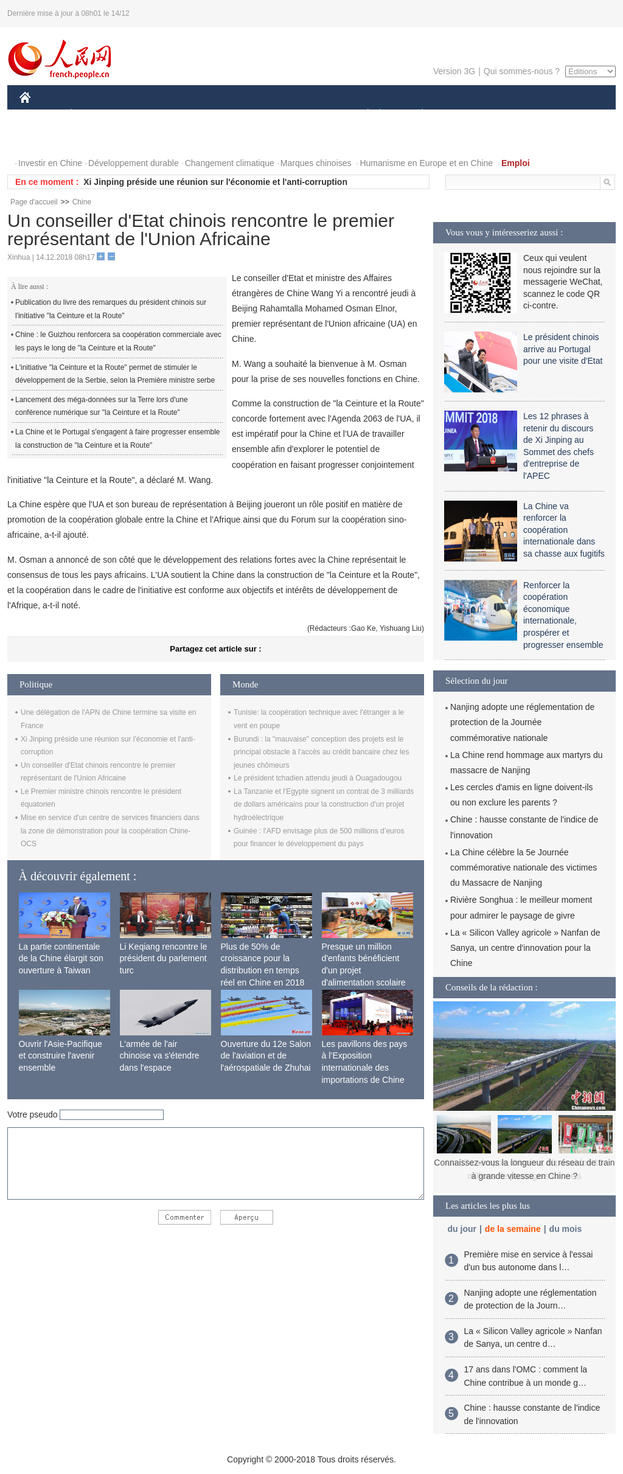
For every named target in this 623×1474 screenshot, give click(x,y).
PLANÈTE (415, 115)
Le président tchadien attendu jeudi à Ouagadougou (318, 778)
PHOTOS (572, 115)
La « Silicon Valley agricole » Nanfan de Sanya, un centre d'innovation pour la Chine (525, 948)
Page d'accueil (34, 202)
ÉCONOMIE (93, 115)
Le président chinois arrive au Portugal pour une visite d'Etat (562, 349)
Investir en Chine (50, 163)
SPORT (464, 115)
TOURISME (516, 115)
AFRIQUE (200, 115)
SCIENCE (253, 115)
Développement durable (133, 163)
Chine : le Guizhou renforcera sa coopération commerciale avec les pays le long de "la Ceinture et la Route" (118, 341)
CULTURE (308, 115)
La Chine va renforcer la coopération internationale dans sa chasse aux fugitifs (564, 529)
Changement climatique (229, 163)
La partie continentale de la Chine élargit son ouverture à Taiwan (61, 958)
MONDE (149, 115)
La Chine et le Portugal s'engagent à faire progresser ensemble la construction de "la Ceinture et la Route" (117, 439)
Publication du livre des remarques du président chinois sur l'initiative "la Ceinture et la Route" (110, 309)
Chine (81, 202)
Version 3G (454, 71)
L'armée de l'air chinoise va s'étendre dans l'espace (160, 1055)
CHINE (40, 115)
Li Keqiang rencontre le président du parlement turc (163, 958)
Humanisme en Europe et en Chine (426, 163)
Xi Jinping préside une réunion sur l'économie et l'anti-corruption (215, 182)
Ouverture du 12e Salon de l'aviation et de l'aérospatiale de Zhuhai (266, 1055)
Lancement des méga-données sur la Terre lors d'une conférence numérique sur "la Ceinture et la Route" (101, 406)
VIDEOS (43, 139)
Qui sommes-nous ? (522, 71)
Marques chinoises (316, 163)
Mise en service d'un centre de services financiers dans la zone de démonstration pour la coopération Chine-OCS (110, 830)
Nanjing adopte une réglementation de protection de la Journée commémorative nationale (522, 722)
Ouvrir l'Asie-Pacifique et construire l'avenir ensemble (60, 1055)
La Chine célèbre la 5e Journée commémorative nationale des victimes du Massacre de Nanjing (523, 867)
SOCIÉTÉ (362, 115)
